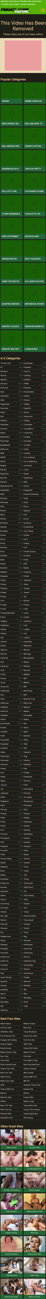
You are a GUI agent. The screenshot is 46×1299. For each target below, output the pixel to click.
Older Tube (28, 1044)
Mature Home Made (27, 4)
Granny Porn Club (7, 1069)
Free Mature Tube (31, 1060)
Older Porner (5, 1077)
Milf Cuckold (28, 1073)
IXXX (2, 1085)
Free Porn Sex (29, 1040)
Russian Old (28, 1089)
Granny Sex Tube (30, 1036)
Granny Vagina (6, 1044)
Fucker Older (29, 1097)
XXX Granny (28, 1118)
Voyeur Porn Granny (32, 1109)
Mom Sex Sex (6, 1109)
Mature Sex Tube (7, 1081)
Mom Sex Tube (6, 1073)
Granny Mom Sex (30, 1105)
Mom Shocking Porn (32, 1064)
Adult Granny (14, 4)
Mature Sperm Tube (8, 1052)
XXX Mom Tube (6, 1032)
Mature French (29, 1052)
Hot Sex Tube (5, 1028)
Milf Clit (27, 1081)
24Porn (3, 1101)
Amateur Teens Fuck (32, 1085)
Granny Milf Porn (30, 1077)
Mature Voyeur (29, 1024)
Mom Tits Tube (6, 1105)
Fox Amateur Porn (7, 1036)
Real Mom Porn (6, 1118)
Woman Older (5, 1114)
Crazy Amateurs (30, 1032)
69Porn (26, 1093)
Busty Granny (5, 1048)
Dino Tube (4, 1056)
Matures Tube (6, 1097)
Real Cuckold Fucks (8, 1064)
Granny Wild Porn (7, 1089)
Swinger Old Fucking (8, 1040)
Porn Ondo (4, 1060)
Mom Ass (27, 1028)
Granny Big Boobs (31, 1114)
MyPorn (3, 1093)
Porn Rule (27, 1056)
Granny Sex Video (31, 1048)
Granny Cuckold (30, 1069)
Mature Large (29, 1101)
